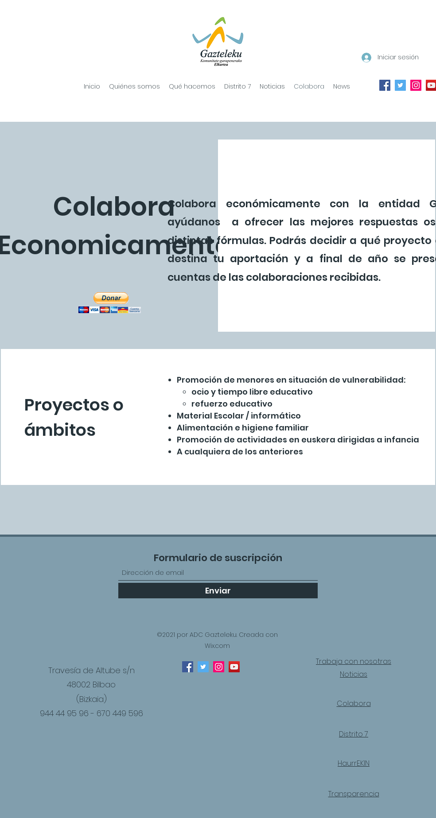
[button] (109, 302)
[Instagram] (218, 666)
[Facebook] (187, 666)
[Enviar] (218, 590)
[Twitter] (203, 666)
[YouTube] (234, 666)
